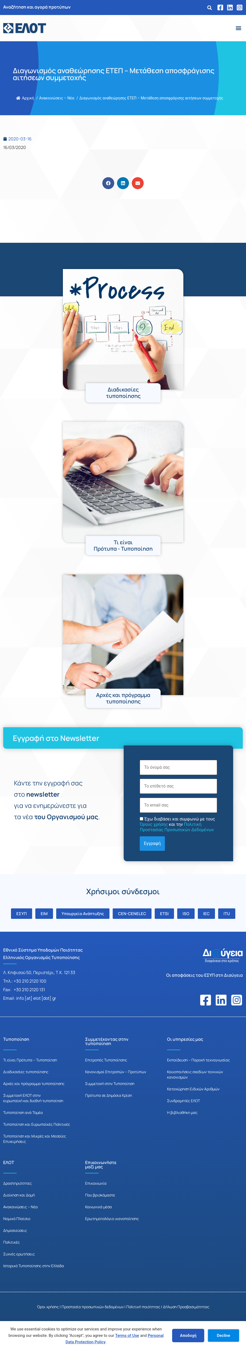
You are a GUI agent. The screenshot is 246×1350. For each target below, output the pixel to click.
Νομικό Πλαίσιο (16, 1218)
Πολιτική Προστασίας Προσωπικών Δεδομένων (177, 827)
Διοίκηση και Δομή (19, 1195)
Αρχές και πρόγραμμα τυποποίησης (34, 1083)
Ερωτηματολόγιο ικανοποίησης (112, 1218)
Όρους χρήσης (154, 824)
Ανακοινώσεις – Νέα (20, 1206)
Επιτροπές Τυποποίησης (106, 1059)
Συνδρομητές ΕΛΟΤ (183, 1100)
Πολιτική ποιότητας (143, 1306)
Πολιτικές (11, 1242)
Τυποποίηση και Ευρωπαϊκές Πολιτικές (36, 1124)
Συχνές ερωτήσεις (19, 1253)
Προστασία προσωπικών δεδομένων (93, 1306)
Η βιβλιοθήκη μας (182, 1112)
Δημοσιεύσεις (15, 1230)
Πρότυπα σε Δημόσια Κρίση (108, 1095)
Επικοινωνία (96, 1183)
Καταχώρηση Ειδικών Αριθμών (193, 1088)
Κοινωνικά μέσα (98, 1206)
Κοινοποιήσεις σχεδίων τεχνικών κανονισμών (195, 1074)
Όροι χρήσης (48, 1306)
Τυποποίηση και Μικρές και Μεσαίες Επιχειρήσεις (34, 1138)
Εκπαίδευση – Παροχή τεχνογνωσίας (198, 1059)
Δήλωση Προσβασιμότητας (186, 1306)
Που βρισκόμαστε (100, 1195)
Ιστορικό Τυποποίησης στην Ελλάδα (33, 1265)
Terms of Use (127, 1335)
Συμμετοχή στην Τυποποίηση (109, 1083)
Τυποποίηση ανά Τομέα (23, 1112)
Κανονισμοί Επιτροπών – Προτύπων (115, 1071)
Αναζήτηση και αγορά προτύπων (37, 7)
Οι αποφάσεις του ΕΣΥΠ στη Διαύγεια (204, 975)
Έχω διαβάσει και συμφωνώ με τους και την (177, 824)
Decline (223, 1335)
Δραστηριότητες (17, 1183)
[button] (209, 7)
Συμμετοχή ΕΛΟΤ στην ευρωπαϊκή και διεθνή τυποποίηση (33, 1098)
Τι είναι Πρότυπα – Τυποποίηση (30, 1059)
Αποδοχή (188, 1335)
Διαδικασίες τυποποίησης (25, 1071)
